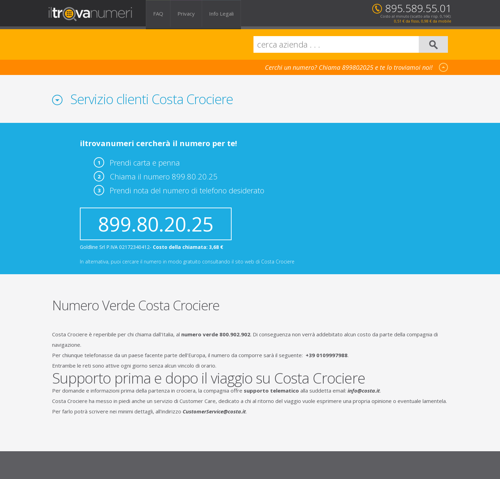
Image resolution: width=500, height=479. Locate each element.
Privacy (186, 13)
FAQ (158, 13)
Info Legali (221, 13)
